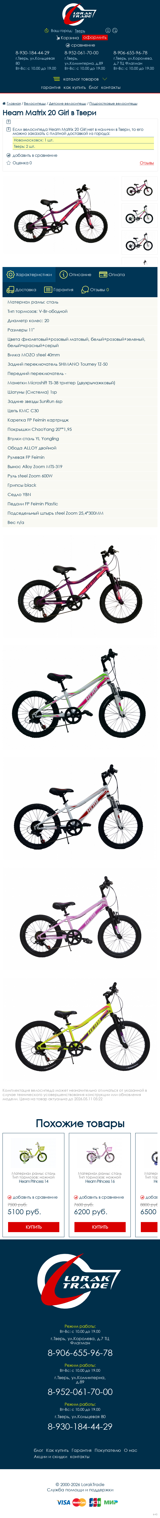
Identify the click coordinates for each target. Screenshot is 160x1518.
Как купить (75, 87)
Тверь (80, 31)
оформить (94, 37)
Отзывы (147, 163)
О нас (130, 1450)
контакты (110, 87)
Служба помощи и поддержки (80, 1489)
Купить (34, 1227)
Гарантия (51, 87)
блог (93, 87)
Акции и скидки (50, 1456)
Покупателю (108, 1450)
